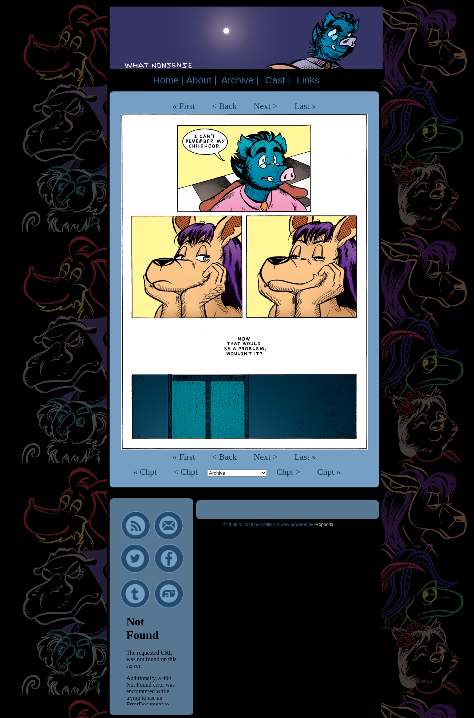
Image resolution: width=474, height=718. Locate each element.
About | (201, 80)
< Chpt (187, 471)
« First (184, 106)
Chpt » (329, 471)
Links (308, 80)
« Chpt (146, 471)
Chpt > (289, 471)
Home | (168, 80)
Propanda (323, 524)
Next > (266, 106)
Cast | (277, 80)
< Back (224, 106)
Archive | (240, 80)
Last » (305, 106)
